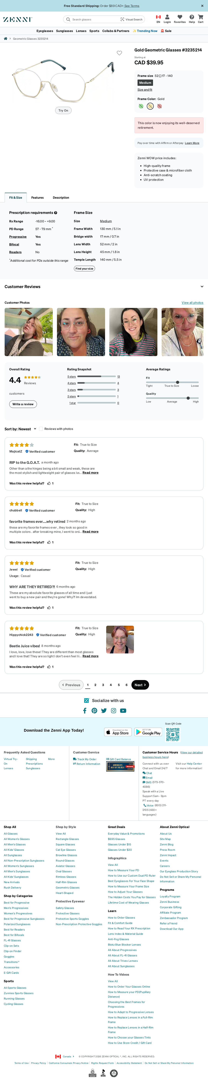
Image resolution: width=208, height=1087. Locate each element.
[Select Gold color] (150, 106)
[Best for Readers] (14, 929)
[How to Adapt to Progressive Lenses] (131, 1012)
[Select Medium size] (145, 83)
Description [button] (61, 197)
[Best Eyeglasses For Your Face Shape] (131, 881)
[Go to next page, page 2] (140, 685)
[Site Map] (165, 839)
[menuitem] (104, 31)
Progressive (18, 237)
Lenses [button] (81, 31)
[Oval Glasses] (64, 871)
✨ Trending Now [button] (145, 31)
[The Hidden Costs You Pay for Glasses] (132, 897)
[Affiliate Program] (170, 912)
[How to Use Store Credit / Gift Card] (130, 1042)
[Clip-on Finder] (12, 951)
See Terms (132, 6)
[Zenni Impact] (168, 855)
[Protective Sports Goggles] (72, 918)
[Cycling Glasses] (13, 1003)
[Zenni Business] (169, 901)
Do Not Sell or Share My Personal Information (169, 1063)
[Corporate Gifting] (170, 907)
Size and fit (145, 89)
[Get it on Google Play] (148, 732)
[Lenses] (8, 768)
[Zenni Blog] (166, 844)
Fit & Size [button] (15, 197)
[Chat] (147, 773)
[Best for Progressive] (16, 902)
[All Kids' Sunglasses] (16, 876)
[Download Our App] (171, 928)
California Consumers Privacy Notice (68, 1063)
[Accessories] (11, 967)
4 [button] (111, 685)
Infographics (117, 858)
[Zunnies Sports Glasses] (18, 993)
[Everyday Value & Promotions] (126, 833)
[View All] (61, 833)
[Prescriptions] (34, 763)
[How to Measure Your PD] (123, 870)
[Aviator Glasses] (65, 866)
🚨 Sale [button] (165, 31)
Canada (64, 1056)
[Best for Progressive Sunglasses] (24, 918)
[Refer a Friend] (168, 923)
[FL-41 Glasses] (12, 940)
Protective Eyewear (70, 901)
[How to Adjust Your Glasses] (125, 891)
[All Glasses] (11, 833)
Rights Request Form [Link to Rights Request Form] (102, 1063)
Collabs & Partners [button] (115, 31)
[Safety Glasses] (65, 908)
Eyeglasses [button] (45, 31)
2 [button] (95, 685)
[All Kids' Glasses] (14, 849)
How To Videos (118, 974)
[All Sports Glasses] (15, 987)
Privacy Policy (38, 1063)
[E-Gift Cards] (11, 972)
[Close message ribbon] (202, 5)
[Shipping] (31, 759)
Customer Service (86, 752)
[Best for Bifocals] (14, 935)
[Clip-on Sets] (11, 945)
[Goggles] (9, 956)
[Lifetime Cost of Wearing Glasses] (128, 902)
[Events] (164, 860)
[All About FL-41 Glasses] (122, 955)
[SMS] (147, 782)
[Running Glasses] (14, 998)
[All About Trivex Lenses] (123, 960)
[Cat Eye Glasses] (66, 849)
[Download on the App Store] (118, 732)
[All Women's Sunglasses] (19, 866)
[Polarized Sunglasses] (17, 924)
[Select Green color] (141, 106)
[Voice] (148, 805)
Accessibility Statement (129, 1063)
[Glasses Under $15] (119, 844)
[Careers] (165, 866)
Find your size (84, 268)
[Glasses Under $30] (120, 849)
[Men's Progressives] (16, 908)
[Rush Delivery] (12, 887)
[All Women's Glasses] (17, 839)
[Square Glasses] (65, 844)
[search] (90, 19)
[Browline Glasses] (66, 855)
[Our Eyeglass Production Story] (179, 871)
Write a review (23, 404)
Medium (106, 221)
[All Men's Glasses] (15, 844)
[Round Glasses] (65, 860)
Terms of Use (21, 1063)
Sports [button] (94, 31)
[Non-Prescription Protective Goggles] (79, 924)
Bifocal (14, 244)
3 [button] (103, 685)
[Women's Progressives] (18, 913)
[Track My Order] (84, 759)
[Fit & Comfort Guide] (120, 923)
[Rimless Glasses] (66, 876)
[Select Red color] (159, 106)
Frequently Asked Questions (24, 752)
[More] (51, 759)
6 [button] (127, 685)
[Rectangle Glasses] (67, 839)
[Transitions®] (11, 961)
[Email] (148, 777)
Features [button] (37, 197)
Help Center (194, 763)
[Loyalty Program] (170, 896)
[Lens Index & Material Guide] (125, 933)
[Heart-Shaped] (64, 892)
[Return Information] (86, 764)
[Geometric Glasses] (67, 887)
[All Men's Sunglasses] (17, 871)
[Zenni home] (5, 38)
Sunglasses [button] (64, 31)
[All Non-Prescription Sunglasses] (24, 860)
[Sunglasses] (33, 768)
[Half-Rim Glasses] (66, 882)
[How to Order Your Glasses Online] (129, 986)
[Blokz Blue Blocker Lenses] (124, 944)
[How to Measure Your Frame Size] (128, 886)
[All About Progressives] (122, 950)
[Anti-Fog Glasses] (118, 939)
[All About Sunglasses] (121, 966)
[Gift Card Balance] (118, 759)
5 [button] (119, 685)
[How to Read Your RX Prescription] (129, 928)
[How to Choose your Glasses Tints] (129, 1037)
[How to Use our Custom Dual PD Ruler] (132, 875)
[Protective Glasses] (67, 913)
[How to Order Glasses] (121, 917)
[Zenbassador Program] (174, 918)
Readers (15, 252)
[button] (131, 19)
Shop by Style (66, 827)
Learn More (192, 143)
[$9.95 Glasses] (116, 839)
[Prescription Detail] (55, 212)
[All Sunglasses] (13, 855)
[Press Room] (167, 849)
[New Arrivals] (12, 882)
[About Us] (166, 833)
